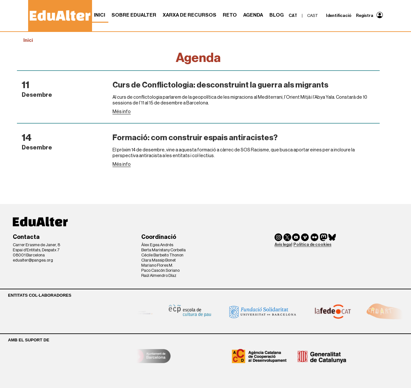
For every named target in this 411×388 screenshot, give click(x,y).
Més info (121, 111)
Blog (276, 15)
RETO (230, 15)
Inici (99, 15)
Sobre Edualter (134, 15)
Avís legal (283, 244)
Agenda (253, 15)
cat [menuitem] (293, 15)
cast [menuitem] (312, 15)
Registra (364, 15)
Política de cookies (312, 244)
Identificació (339, 15)
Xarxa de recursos (189, 15)
